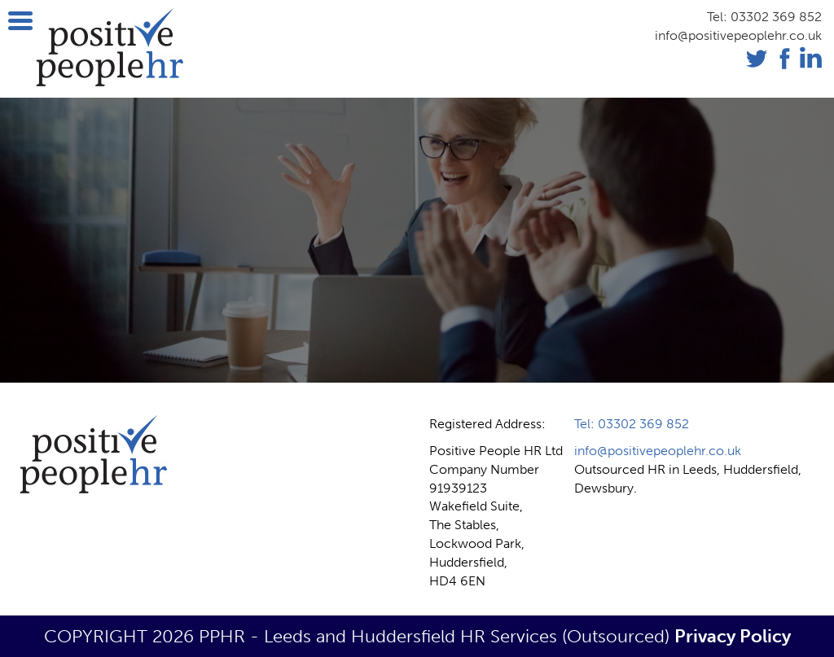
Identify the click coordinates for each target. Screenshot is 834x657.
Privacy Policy (732, 636)
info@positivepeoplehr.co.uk (738, 35)
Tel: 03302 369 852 (764, 16)
